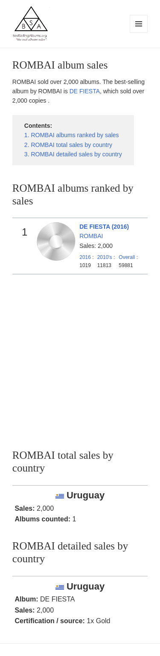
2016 (85, 257)
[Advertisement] (80, 358)
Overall (127, 257)
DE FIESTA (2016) (104, 226)
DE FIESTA (85, 91)
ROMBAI (91, 236)
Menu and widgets (139, 32)
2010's (105, 257)
